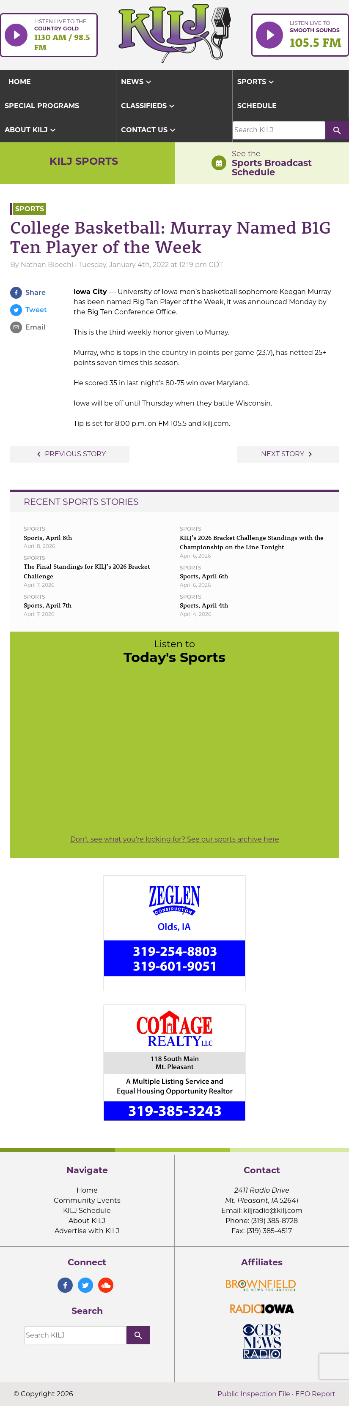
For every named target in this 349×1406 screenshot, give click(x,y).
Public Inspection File (253, 1394)
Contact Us (149, 130)
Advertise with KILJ (87, 1231)
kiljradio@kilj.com (272, 1211)
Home (87, 1190)
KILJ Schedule (87, 1211)
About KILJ (31, 130)
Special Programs (42, 106)
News (137, 82)
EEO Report (315, 1394)
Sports (256, 82)
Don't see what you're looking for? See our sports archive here (174, 839)
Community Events (87, 1200)
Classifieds (149, 106)
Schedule (257, 106)
